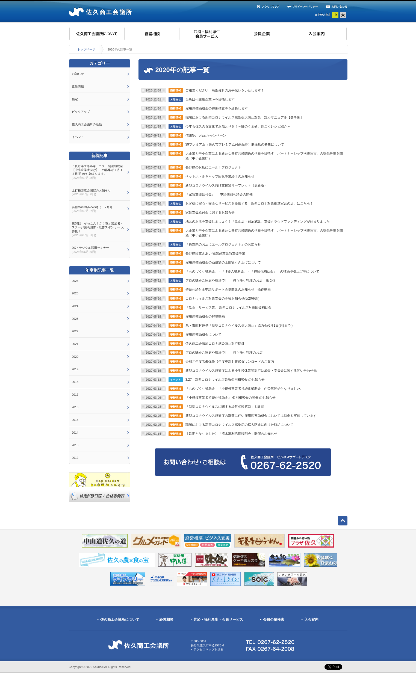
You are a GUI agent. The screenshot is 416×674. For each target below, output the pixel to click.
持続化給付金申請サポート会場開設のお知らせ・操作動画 (228, 289)
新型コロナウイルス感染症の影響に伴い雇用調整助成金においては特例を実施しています (251, 416)
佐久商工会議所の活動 (87, 124)
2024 (75, 306)
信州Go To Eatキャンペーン (205, 135)
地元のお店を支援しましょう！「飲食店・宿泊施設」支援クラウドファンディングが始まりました (257, 221)
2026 (75, 280)
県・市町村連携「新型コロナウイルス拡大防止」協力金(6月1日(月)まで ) (239, 325)
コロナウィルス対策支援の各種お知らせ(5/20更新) (222, 298)
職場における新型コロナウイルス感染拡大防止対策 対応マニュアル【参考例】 (244, 117)
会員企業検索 (273, 619)
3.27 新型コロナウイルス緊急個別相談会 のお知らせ (225, 380)
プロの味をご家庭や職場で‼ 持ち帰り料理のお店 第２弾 (230, 280)
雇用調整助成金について (203, 334)
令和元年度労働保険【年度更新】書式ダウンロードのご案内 (229, 361)
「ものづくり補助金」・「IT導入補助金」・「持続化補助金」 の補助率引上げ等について (252, 271)
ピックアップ (81, 111)
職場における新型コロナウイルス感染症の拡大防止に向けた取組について (239, 425)
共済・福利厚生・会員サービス (218, 619)
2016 (75, 407)
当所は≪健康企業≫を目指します (210, 99)
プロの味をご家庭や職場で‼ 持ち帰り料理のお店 (223, 352)
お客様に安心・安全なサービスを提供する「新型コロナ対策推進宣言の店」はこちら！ (249, 203)
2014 (75, 432)
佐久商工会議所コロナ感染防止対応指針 (214, 343)
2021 (75, 343)
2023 (75, 318)
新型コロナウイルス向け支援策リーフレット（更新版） (226, 185)
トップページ (86, 49)
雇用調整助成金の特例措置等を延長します (216, 108)
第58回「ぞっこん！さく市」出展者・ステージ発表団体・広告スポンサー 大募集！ (98, 229)
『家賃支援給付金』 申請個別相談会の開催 (219, 194)
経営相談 (166, 619)
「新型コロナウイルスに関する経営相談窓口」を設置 (224, 407)
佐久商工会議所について (119, 619)
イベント (78, 136)
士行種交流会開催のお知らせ (91, 192)
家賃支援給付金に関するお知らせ (210, 212)
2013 (75, 445)
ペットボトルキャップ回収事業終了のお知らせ (219, 176)
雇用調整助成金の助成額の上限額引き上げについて (223, 262)
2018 (75, 381)
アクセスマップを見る (208, 649)
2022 (75, 331)
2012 (75, 457)
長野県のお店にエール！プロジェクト (213, 167)
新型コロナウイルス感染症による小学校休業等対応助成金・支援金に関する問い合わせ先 (251, 371)
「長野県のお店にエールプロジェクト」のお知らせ (223, 244)
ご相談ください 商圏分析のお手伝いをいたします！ (224, 90)
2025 (75, 293)
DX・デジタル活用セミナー (90, 249)
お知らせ (78, 73)
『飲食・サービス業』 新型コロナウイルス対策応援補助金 (228, 307)
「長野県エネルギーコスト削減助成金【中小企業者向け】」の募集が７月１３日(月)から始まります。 (97, 171)
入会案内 (311, 619)
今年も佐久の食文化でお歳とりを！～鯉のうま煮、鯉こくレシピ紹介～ (237, 126)
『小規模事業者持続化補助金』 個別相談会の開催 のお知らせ (230, 398)
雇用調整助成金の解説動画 (205, 316)
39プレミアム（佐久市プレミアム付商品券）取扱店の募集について (234, 144)
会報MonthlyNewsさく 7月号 (92, 208)
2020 (75, 356)
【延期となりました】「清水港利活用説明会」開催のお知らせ (231, 434)
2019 (75, 369)
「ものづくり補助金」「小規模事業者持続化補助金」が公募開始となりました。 (244, 389)
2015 (75, 419)
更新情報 (78, 86)
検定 (75, 99)
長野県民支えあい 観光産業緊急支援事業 (215, 253)
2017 (75, 394)
